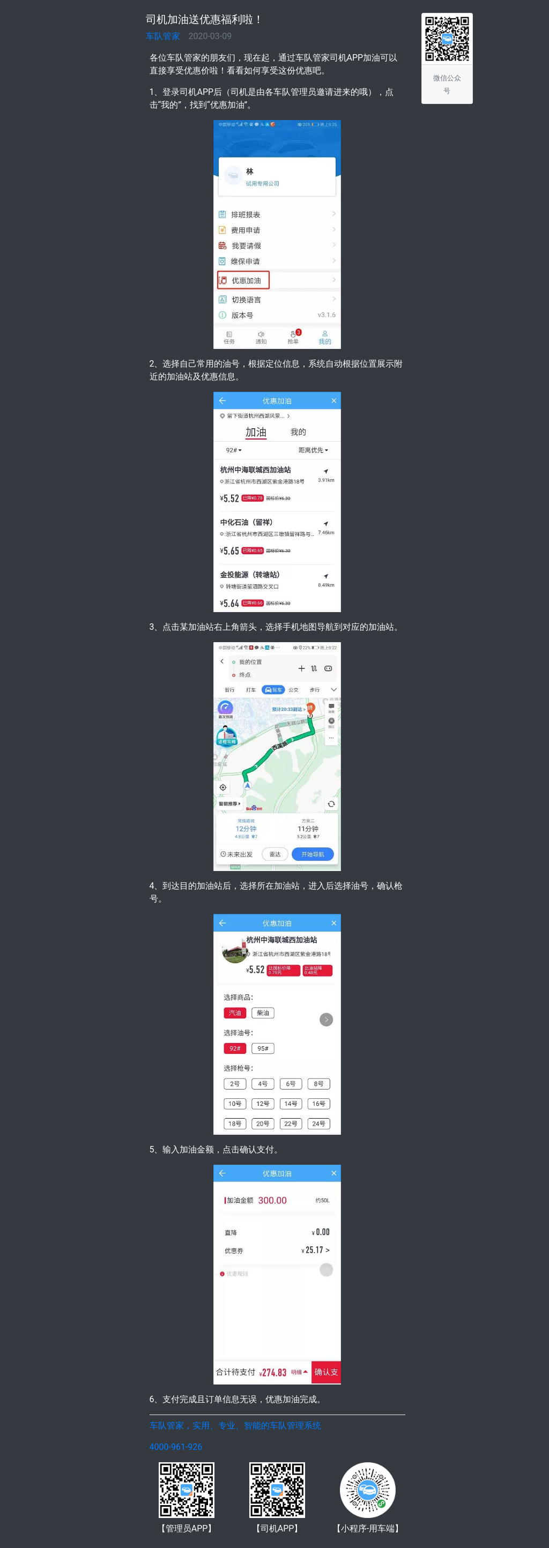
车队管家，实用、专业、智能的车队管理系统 (235, 1425)
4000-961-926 (176, 1447)
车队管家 (163, 36)
